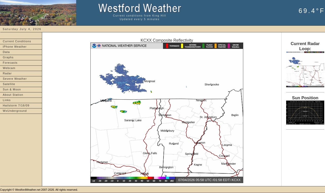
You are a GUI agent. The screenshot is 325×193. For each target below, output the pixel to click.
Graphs (8, 57)
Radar (7, 73)
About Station (13, 94)
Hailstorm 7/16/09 (16, 105)
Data (6, 51)
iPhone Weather (15, 46)
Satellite (9, 84)
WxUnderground (15, 110)
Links (7, 100)
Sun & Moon (12, 89)
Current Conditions (17, 41)
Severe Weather (15, 78)
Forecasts (10, 62)
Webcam (9, 68)
